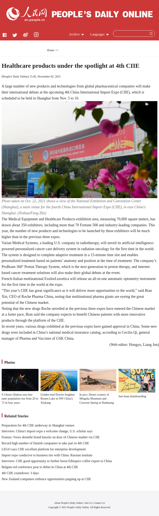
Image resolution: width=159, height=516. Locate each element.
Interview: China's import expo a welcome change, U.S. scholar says (47, 431)
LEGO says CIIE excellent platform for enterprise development (44, 449)
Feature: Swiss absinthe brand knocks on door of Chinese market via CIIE (51, 437)
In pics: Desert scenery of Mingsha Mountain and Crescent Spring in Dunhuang (97, 398)
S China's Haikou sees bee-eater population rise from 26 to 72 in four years (20, 398)
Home (50, 50)
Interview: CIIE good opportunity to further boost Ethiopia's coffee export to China (57, 461)
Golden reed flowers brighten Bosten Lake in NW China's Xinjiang (58, 398)
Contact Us (99, 502)
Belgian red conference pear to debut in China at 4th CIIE (40, 467)
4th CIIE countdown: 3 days (20, 473)
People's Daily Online (15, 76)
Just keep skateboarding (132, 396)
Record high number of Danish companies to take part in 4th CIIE (45, 443)
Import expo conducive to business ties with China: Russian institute (47, 455)
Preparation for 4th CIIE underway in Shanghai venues (38, 425)
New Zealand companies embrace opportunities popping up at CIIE (46, 479)
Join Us (88, 502)
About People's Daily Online (68, 502)
